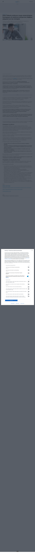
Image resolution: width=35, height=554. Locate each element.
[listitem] (17, 265)
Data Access (17, 303)
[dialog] (17, 277)
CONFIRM (11, 300)
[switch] (28, 267)
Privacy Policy (22, 303)
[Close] (32, 250)
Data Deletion (12, 303)
